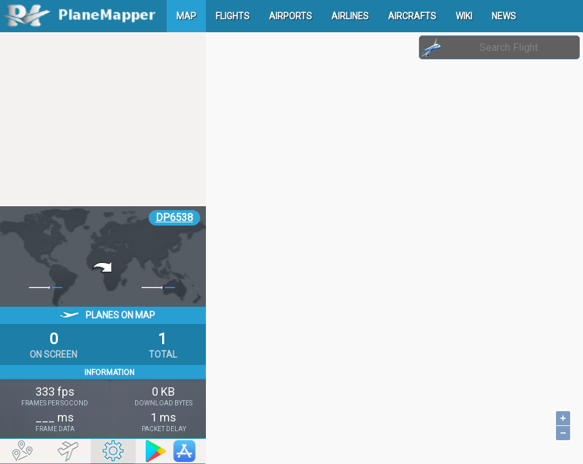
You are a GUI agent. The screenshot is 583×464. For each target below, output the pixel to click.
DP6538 (174, 217)
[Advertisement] (103, 119)
